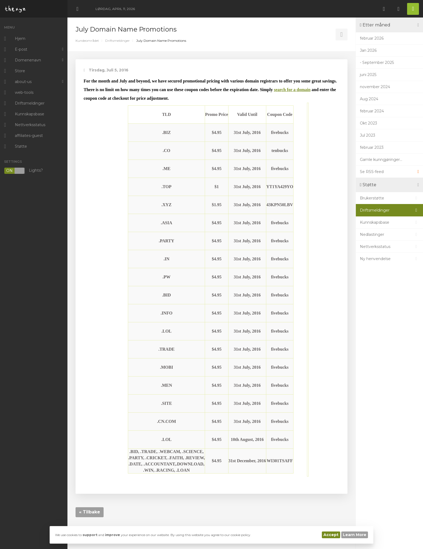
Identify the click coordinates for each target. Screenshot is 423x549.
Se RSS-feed (389, 171)
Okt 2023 (368, 123)
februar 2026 (372, 38)
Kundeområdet (87, 41)
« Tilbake (89, 512)
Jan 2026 (368, 50)
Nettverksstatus (389, 246)
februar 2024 (372, 111)
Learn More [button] (354, 534)
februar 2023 (372, 147)
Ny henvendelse (389, 258)
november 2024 (375, 86)
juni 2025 (368, 74)
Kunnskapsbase (389, 222)
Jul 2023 (367, 135)
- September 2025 (377, 62)
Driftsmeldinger (117, 41)
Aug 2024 (369, 98)
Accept (331, 534)
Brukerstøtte (389, 198)
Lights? (23, 170)
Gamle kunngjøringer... (381, 159)
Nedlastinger (389, 234)
